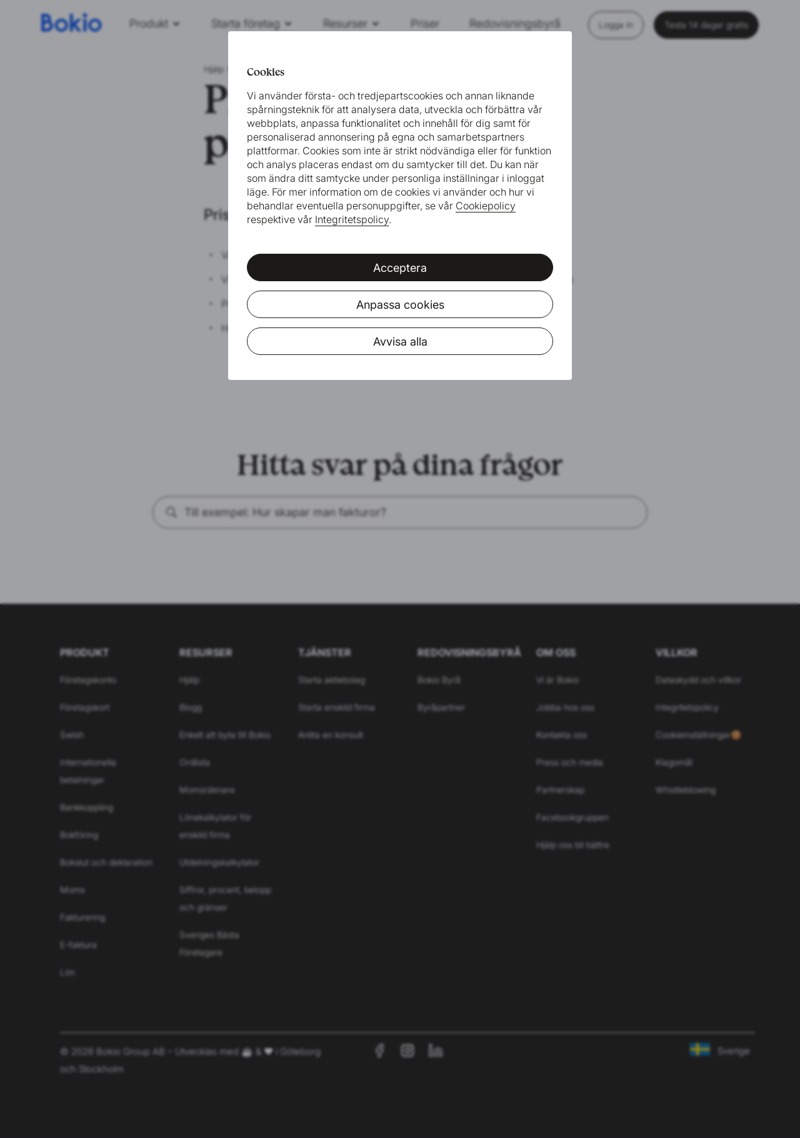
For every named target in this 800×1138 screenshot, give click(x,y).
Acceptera (400, 267)
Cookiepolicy (486, 205)
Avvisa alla (400, 341)
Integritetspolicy (352, 219)
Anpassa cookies (400, 304)
